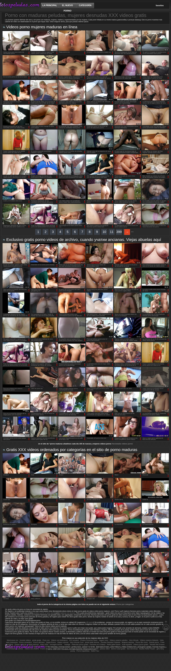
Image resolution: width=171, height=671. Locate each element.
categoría (85, 5)
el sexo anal (49, 613)
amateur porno (39, 613)
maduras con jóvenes (67, 613)
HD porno (89, 622)
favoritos (160, 5)
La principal (49, 5)
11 (111, 232)
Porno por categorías (125, 604)
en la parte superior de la (166, 625)
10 (104, 232)
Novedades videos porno (122, 444)
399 (119, 232)
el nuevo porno (67, 6)
